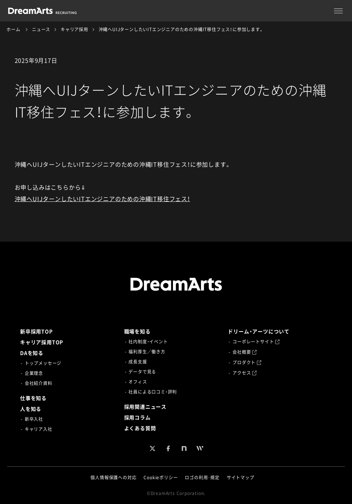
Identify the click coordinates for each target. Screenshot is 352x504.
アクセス (245, 373)
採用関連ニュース (145, 406)
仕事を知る (33, 397)
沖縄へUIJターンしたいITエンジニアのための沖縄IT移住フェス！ (102, 198)
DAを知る (31, 352)
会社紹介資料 (38, 383)
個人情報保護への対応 (113, 477)
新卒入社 (34, 419)
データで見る (142, 372)
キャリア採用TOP (41, 342)
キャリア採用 (74, 29)
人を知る (30, 408)
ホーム (13, 29)
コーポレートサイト (256, 341)
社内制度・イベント (148, 341)
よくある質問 (140, 428)
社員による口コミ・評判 (152, 392)
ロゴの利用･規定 (202, 477)
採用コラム (137, 417)
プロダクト (247, 362)
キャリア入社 (38, 429)
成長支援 (137, 361)
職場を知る (137, 331)
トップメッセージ (43, 363)
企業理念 (34, 373)
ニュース (41, 29)
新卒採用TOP (36, 331)
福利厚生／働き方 (146, 351)
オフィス (137, 382)
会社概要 (245, 352)
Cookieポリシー (161, 477)
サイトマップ (240, 477)
